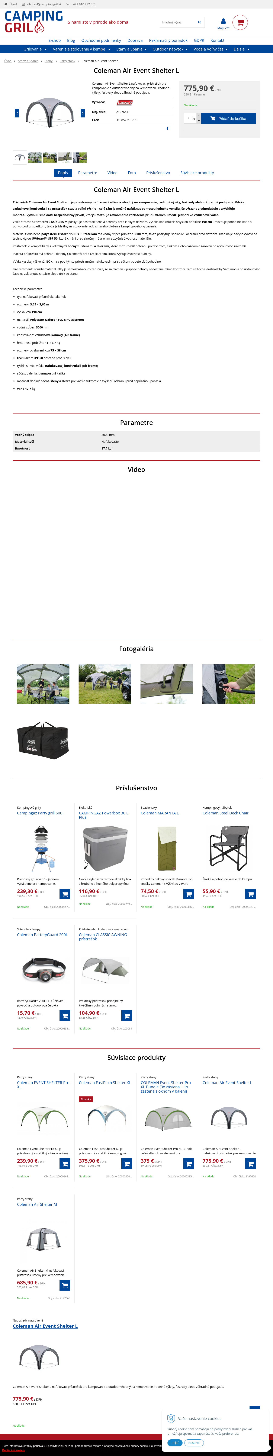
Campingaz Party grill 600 (39, 812)
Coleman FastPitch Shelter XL (105, 1082)
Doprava (135, 40)
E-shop (55, 40)
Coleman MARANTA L (160, 812)
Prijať (175, 1442)
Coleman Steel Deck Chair (225, 812)
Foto (132, 172)
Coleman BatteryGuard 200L (42, 934)
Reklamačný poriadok (168, 40)
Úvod (13, 4)
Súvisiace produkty (197, 172)
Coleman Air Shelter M (37, 1204)
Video (112, 172)
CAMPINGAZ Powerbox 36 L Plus (103, 815)
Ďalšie (242, 49)
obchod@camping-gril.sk (44, 4)
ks (193, 118)
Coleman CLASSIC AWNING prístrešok (103, 936)
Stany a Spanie (28, 61)
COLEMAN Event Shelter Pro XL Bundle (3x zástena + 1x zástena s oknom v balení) (166, 1087)
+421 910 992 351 (83, 4)
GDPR (199, 40)
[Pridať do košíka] (220, 118)
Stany (49, 61)
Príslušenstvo (158, 172)
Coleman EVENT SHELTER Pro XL (43, 1084)
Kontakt (217, 40)
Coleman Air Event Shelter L (227, 1082)
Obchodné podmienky (101, 40)
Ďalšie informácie (13, 1450)
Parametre (87, 172)
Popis (63, 172)
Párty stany (67, 61)
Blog (71, 40)
